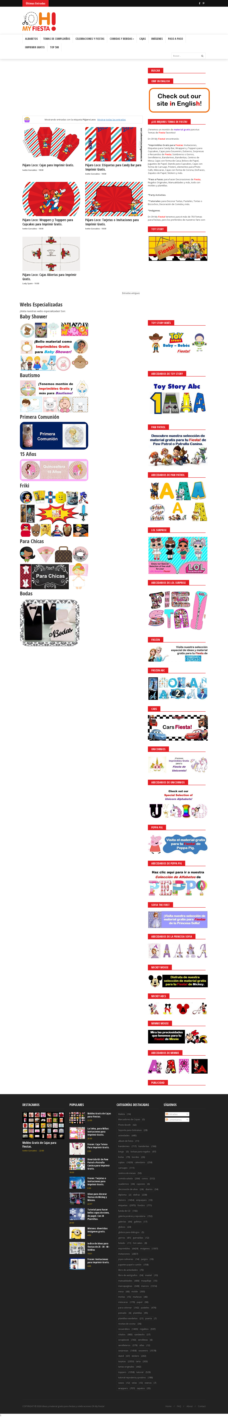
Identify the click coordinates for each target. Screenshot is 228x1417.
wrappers (123, 1388)
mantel (148, 1275)
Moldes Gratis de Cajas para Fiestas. (39, 1144)
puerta (148, 1318)
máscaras (123, 1302)
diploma (122, 1194)
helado (121, 1243)
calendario (140, 1162)
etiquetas (122, 1205)
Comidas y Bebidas (122, 39)
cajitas (121, 1162)
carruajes (122, 1167)
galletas (137, 1221)
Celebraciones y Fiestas (89, 39)
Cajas (142, 39)
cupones (141, 1184)
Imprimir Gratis (35, 47)
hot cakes (137, 1243)
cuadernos (123, 1184)
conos (145, 1178)
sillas (141, 1345)
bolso (121, 1157)
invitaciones (124, 1253)
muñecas (137, 1296)
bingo (121, 1151)
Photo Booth (124, 1124)
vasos (121, 1382)
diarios (148, 1189)
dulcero (122, 1200)
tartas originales (126, 1366)
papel (139, 1302)
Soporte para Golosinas (130, 1130)
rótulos (121, 1334)
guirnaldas (138, 1237)
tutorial (139, 1372)
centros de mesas (127, 1173)
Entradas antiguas (131, 293)
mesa (121, 1291)
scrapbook (123, 1339)
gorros (121, 1237)
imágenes (145, 1248)
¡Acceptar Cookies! (175, 1404)
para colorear (125, 1307)
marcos (145, 1286)
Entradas (172, 1114)
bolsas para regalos (140, 1151)
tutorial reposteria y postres (132, 1377)
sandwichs (139, 1334)
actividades (123, 1135)
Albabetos (31, 39)
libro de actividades (128, 1270)
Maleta (121, 1114)
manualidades (125, 1280)
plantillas (137, 1312)
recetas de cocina (126, 1323)
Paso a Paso (175, 39)
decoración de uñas (128, 1189)
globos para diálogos (128, 1232)
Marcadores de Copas (129, 1119)
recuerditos (124, 1329)
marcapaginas (125, 1286)
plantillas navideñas (127, 1318)
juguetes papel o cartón (129, 1264)
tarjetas (122, 1361)
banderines (123, 1146)
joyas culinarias (125, 1259)
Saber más (197, 1404)
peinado (122, 1312)
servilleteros (124, 1345)
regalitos (144, 1329)
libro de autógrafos (127, 1275)
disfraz (136, 1194)
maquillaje (146, 1280)
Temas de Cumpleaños (56, 39)
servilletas (143, 1339)
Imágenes (157, 39)
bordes (135, 1157)
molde (134, 1291)
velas (134, 1382)
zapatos (141, 1388)
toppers (122, 1372)
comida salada (125, 1178)
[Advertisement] (82, 92)
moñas (121, 1296)
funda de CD (124, 1210)
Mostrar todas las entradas (111, 119)
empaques (141, 1200)
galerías (122, 1221)
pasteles (145, 1307)
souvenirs (143, 1350)
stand (121, 1355)
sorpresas (123, 1350)
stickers (135, 1355)
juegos (144, 1259)
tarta (138, 1361)
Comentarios (174, 1119)
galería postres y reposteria (131, 1216)
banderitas (143, 1146)
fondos (141, 1205)
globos (121, 1227)
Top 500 (54, 47)
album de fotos (125, 1141)
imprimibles (124, 1248)
